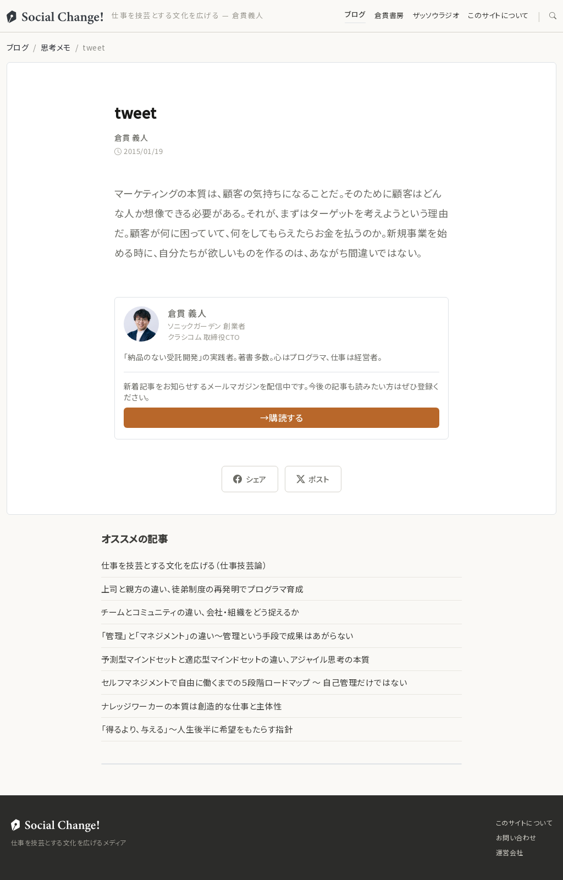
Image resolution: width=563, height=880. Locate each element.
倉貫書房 (389, 15)
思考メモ (56, 47)
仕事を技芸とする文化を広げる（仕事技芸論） (184, 565)
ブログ (355, 14)
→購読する (281, 417)
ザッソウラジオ (436, 15)
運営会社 (509, 852)
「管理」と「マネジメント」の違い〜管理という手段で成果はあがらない (227, 635)
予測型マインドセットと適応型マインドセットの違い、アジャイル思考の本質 (235, 659)
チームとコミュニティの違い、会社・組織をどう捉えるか (200, 612)
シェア (250, 479)
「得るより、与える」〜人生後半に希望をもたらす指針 (196, 729)
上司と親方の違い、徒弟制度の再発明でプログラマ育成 (202, 589)
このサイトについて (498, 15)
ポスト (313, 479)
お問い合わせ (516, 837)
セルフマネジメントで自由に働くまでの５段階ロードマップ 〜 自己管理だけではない (254, 682)
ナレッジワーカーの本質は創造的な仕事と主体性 (191, 706)
